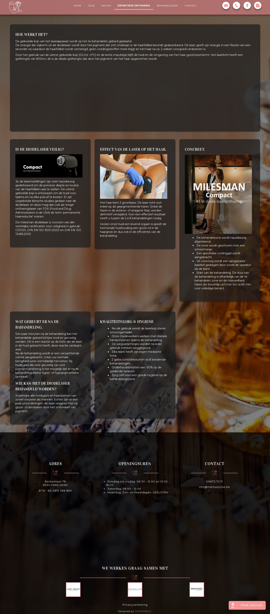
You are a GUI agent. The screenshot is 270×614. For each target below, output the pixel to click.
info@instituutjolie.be (214, 486)
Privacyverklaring (135, 604)
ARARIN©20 (143, 611)
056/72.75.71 (214, 481)
